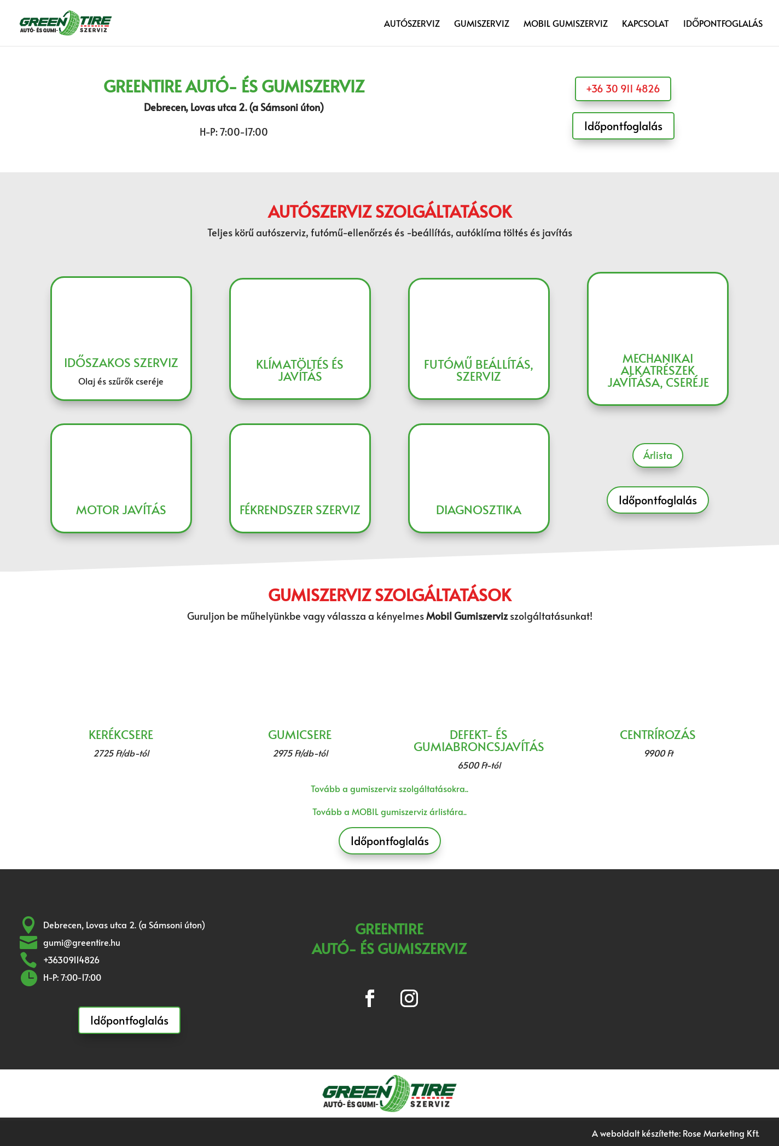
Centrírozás (658, 734)
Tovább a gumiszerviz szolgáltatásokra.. (389, 788)
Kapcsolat (645, 24)
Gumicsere (300, 734)
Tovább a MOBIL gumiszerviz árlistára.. (389, 811)
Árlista (657, 455)
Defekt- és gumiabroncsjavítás (479, 740)
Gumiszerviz (481, 24)
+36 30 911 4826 (623, 88)
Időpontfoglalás (723, 24)
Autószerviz (412, 24)
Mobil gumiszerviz (566, 24)
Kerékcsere (121, 734)
